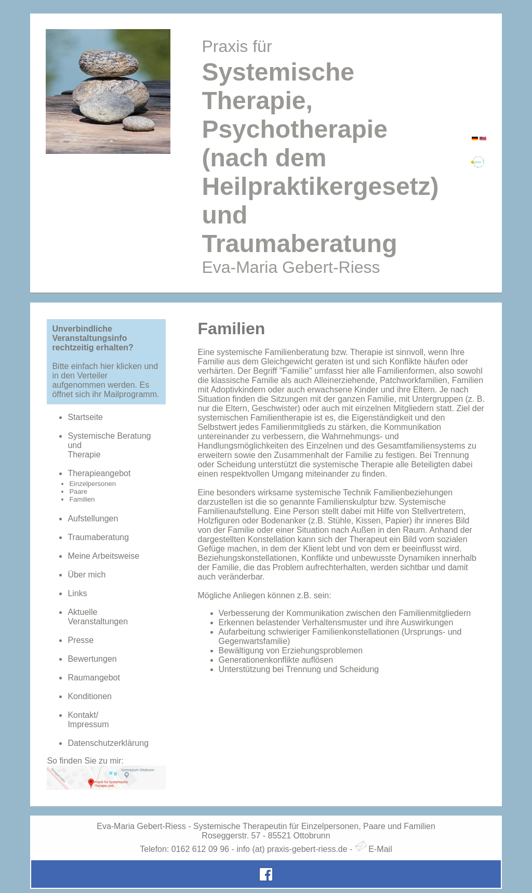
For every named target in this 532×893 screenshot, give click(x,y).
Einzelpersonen (92, 484)
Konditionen (90, 696)
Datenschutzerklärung (108, 743)
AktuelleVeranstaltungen (98, 617)
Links (77, 593)
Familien (82, 499)
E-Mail (373, 849)
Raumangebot (94, 677)
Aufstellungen (93, 518)
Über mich (86, 574)
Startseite (85, 417)
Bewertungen (92, 658)
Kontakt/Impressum (88, 720)
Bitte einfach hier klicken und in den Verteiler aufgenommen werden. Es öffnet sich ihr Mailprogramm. (105, 380)
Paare (78, 491)
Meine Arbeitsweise (103, 555)
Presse (81, 640)
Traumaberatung (98, 537)
